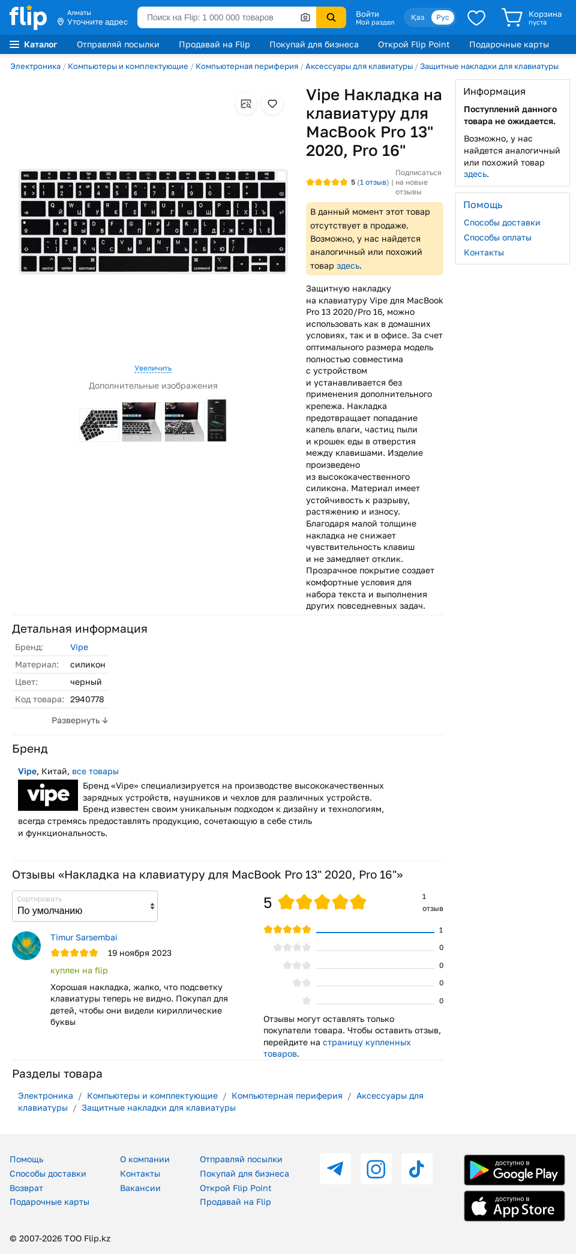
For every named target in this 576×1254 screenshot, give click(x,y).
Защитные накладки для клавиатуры (489, 66)
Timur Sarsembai (84, 937)
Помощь (26, 1159)
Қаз (417, 17)
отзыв (373, 182)
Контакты (484, 252)
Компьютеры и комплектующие (128, 66)
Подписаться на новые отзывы (418, 182)
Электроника (35, 66)
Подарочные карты (509, 44)
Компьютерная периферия (247, 66)
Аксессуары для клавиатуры (359, 66)
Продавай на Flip (214, 44)
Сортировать (39, 898)
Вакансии (140, 1188)
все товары (95, 771)
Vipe (79, 647)
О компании (145, 1159)
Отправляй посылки (118, 44)
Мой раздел (375, 22)
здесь (348, 265)
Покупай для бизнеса (314, 44)
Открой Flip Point (414, 44)
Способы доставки (502, 222)
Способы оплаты (498, 237)
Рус (442, 17)
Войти (367, 14)
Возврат (26, 1188)
